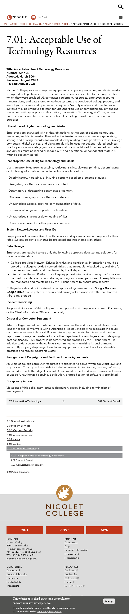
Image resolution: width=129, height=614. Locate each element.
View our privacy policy (49, 611)
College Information (31, 23)
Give (104, 529)
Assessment (13, 570)
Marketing (12, 577)
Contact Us (70, 574)
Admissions (71, 542)
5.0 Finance (13, 439)
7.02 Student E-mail (109, 401)
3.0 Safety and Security (20, 430)
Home (5, 23)
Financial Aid (71, 557)
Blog (67, 546)
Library (69, 581)
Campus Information (76, 550)
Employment (71, 554)
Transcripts (13, 585)
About (13, 23)
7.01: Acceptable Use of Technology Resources (37, 455)
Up (63, 401)
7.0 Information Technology (24, 401)
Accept (109, 601)
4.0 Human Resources (19, 434)
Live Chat (42, 17)
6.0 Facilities (14, 443)
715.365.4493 (19, 17)
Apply (64, 529)
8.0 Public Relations (18, 471)
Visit (24, 529)
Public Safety (14, 581)
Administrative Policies (57, 23)
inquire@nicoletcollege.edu (22, 558)
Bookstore (71, 570)
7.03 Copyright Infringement (27, 464)
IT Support (71, 578)
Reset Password (74, 586)
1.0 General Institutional (20, 421)
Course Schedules (17, 574)
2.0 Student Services (18, 425)
